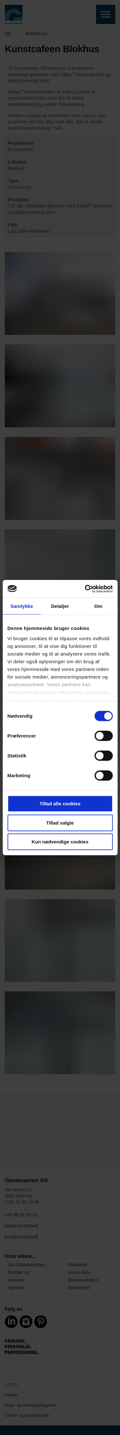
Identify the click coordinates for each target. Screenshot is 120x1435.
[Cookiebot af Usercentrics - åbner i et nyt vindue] (85, 588)
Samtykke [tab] (21, 606)
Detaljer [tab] (60, 606)
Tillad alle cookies (59, 803)
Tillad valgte (60, 822)
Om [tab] (98, 606)
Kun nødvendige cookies (60, 841)
